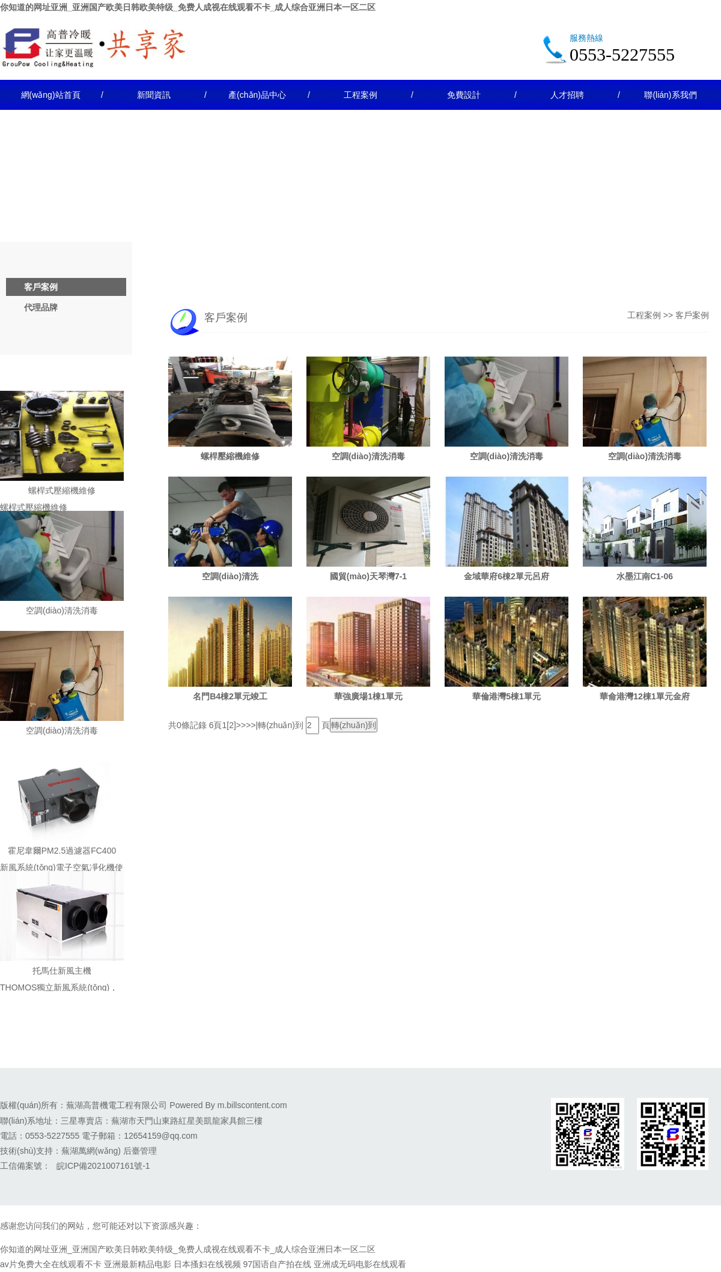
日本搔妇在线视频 (207, 1264)
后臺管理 (140, 1151)
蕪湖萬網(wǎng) (91, 1151)
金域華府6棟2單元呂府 (506, 576)
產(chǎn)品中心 (257, 95)
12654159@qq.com (160, 1136)
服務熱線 (586, 38)
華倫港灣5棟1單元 (506, 696)
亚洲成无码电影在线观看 (360, 1264)
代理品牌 (41, 307)
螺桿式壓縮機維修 (62, 490)
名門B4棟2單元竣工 (230, 696)
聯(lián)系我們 (670, 95)
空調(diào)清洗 (230, 576)
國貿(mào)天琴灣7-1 (368, 576)
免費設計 (464, 95)
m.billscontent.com (252, 1105)
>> (241, 725)
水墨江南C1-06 (644, 576)
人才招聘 (567, 95)
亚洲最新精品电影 (137, 1264)
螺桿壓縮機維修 (230, 456)
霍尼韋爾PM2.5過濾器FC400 (62, 850)
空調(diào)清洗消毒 (62, 610)
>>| (252, 725)
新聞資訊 (154, 95)
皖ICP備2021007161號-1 (103, 1166)
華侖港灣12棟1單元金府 (644, 696)
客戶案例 (41, 287)
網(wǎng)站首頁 (51, 95)
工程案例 (360, 95)
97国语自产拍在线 (277, 1264)
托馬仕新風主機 (61, 970)
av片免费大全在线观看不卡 (51, 1264)
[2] (231, 725)
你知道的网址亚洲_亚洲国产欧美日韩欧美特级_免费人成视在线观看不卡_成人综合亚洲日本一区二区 (188, 7)
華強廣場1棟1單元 (368, 696)
